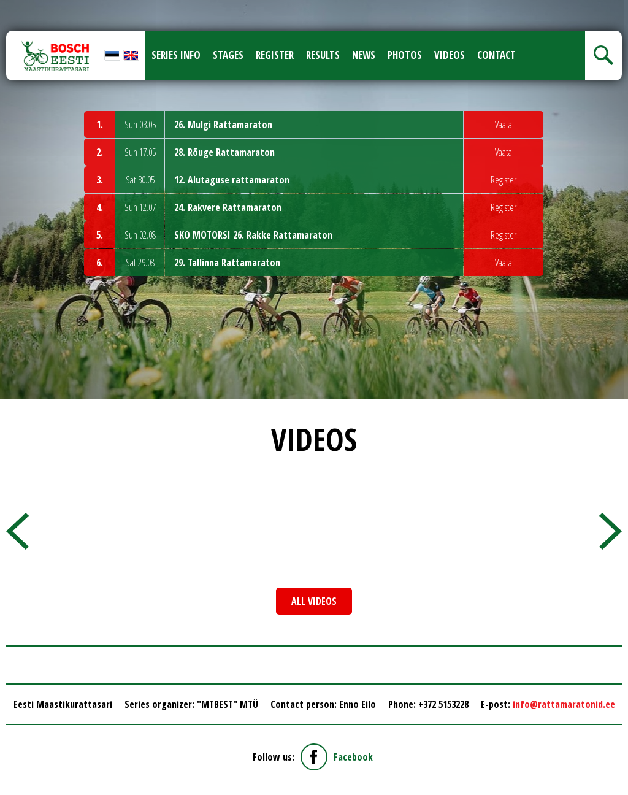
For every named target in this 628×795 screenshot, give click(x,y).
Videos (449, 55)
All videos (314, 601)
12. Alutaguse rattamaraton (231, 179)
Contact (496, 55)
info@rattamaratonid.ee (564, 704)
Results (323, 55)
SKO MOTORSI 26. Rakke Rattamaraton (253, 235)
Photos (405, 55)
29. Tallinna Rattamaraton (227, 262)
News (363, 55)
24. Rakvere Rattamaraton (227, 207)
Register (275, 55)
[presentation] (17, 531)
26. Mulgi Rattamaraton (223, 124)
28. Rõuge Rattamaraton (224, 152)
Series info (176, 55)
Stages (228, 55)
